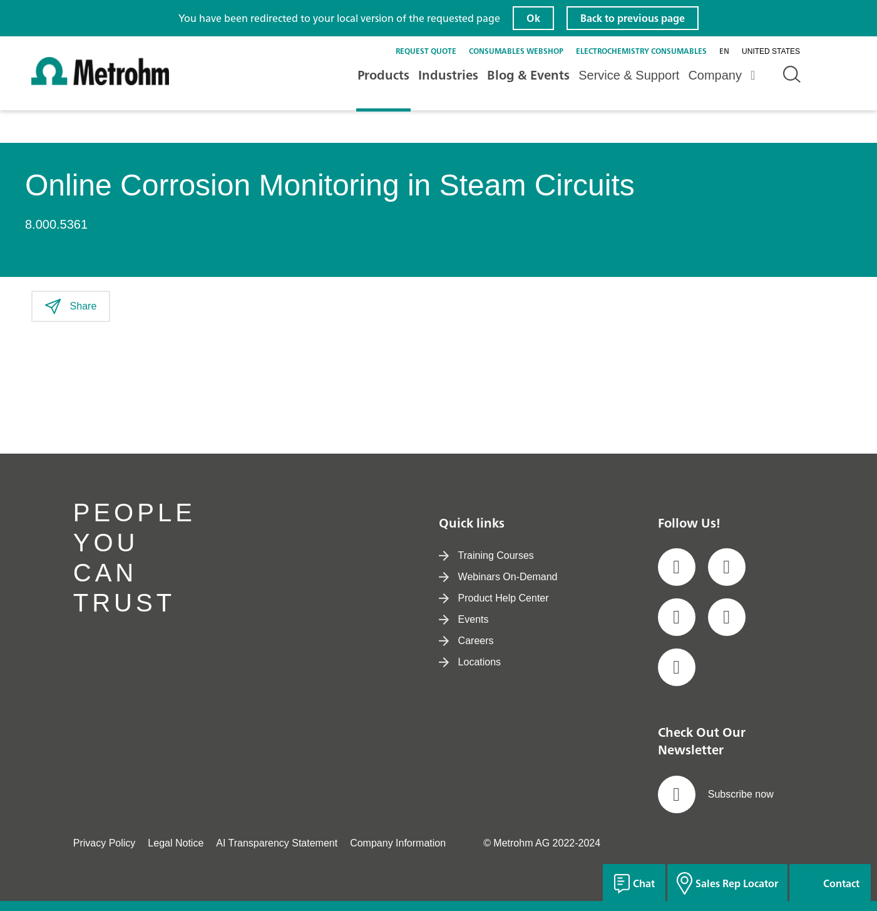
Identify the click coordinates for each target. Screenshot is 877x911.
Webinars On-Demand (498, 576)
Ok (533, 18)
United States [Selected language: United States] (771, 51)
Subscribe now (716, 794)
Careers (466, 640)
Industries (448, 75)
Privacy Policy (104, 843)
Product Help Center (494, 598)
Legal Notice (175, 843)
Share (70, 307)
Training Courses (486, 555)
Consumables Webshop (516, 51)
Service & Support (628, 75)
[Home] (100, 82)
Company (715, 75)
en (724, 51)
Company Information (398, 843)
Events (464, 619)
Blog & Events (528, 75)
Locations (470, 662)
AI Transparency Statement (276, 843)
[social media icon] (676, 567)
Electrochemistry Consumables (641, 51)
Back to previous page (632, 18)
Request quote (426, 51)
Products (383, 75)
